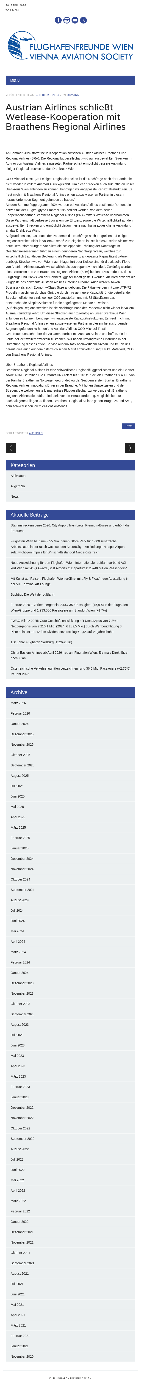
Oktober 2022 (20, 1128)
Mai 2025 (17, 807)
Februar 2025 (20, 838)
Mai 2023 (17, 1056)
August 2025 (20, 775)
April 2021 (18, 1315)
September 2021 (23, 1263)
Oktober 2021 (20, 1253)
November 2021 (22, 1242)
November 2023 (22, 993)
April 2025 (18, 817)
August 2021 (20, 1273)
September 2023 (23, 1014)
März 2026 (18, 703)
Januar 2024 (20, 973)
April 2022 (18, 1190)
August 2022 (20, 1149)
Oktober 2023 (20, 1004)
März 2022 (18, 1201)
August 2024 (20, 900)
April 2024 (18, 941)
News (129, 426)
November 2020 (22, 1356)
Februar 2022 (20, 1211)
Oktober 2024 (20, 879)
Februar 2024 (20, 962)
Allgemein (18, 486)
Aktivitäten (18, 476)
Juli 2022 (17, 1159)
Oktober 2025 (20, 755)
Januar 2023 (20, 1097)
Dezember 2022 (22, 1107)
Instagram (66, 20)
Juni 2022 (18, 1170)
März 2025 (18, 827)
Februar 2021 (20, 1336)
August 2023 (20, 1024)
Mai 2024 (17, 931)
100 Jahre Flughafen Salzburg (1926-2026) (41, 642)
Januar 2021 (20, 1346)
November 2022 (22, 1118)
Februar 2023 (20, 1087)
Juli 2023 (17, 1035)
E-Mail (75, 21)
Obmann (73, 95)
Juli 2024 (17, 910)
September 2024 (23, 890)
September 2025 (23, 765)
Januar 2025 (20, 848)
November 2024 (22, 869)
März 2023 (18, 1076)
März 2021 (18, 1325)
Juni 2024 (18, 921)
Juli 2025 (17, 786)
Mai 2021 (17, 1304)
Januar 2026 (20, 724)
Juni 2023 (18, 1045)
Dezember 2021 (22, 1232)
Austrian (36, 433)
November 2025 (22, 744)
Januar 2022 (20, 1221)
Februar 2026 (20, 713)
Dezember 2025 (22, 734)
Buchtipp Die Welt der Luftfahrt (32, 594)
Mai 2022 (17, 1180)
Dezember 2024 (22, 858)
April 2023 (18, 1066)
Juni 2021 (18, 1294)
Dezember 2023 (22, 983)
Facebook (58, 20)
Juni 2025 (18, 796)
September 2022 (23, 1139)
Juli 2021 (17, 1284)
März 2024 (18, 952)
